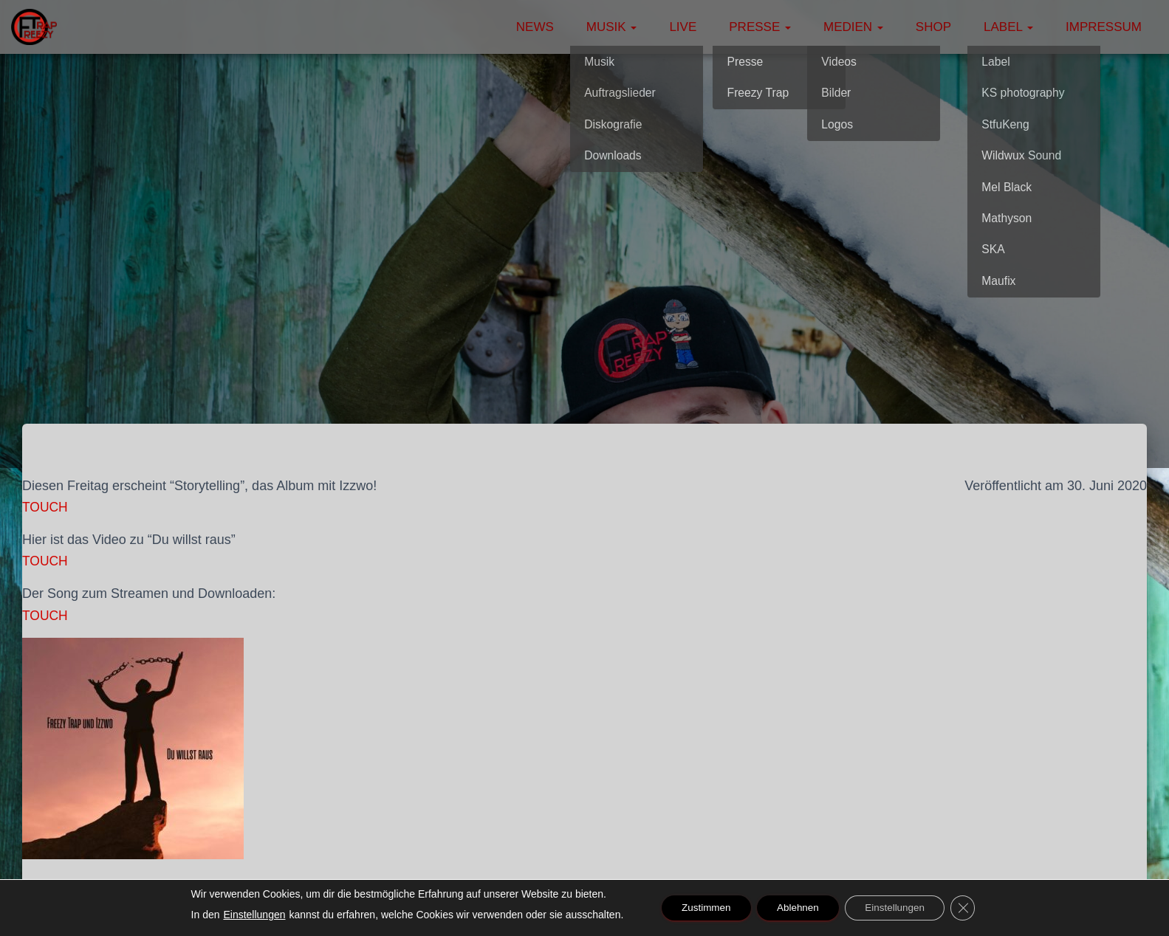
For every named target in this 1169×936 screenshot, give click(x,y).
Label (1008, 27)
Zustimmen (698, 908)
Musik (611, 27)
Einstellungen (244, 914)
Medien (853, 27)
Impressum (1104, 27)
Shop (933, 27)
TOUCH (45, 507)
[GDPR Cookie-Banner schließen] (972, 908)
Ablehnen (796, 908)
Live (682, 27)
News (535, 27)
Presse (760, 27)
